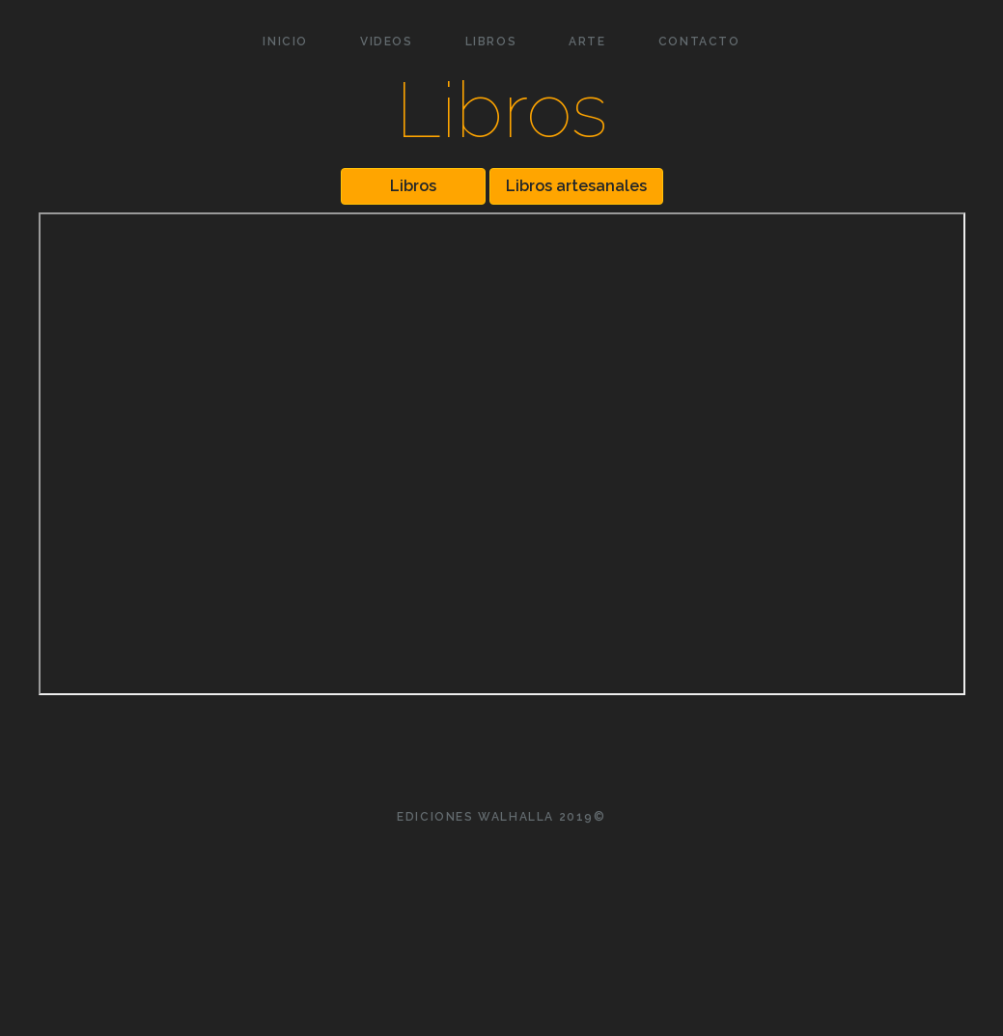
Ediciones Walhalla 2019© (501, 817)
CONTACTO (699, 41)
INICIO (285, 41)
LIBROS (491, 41)
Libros (413, 186)
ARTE (587, 41)
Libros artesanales (576, 186)
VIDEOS (386, 41)
